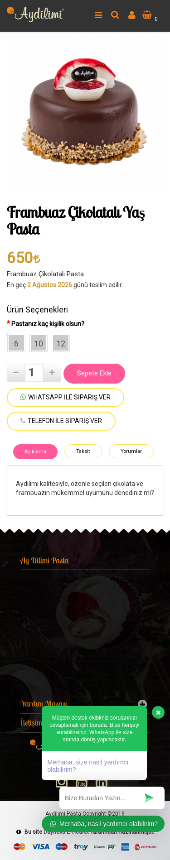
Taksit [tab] (83, 451)
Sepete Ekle (94, 373)
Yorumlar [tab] (131, 451)
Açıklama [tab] (35, 452)
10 (38, 343)
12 (60, 343)
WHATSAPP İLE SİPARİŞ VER (65, 397)
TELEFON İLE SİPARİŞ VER (61, 420)
